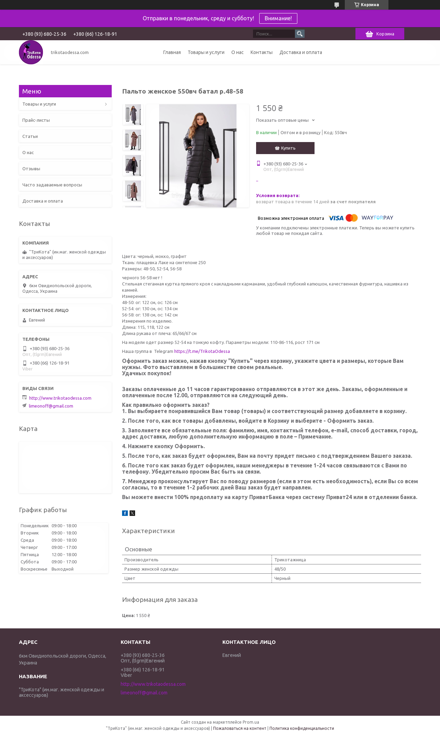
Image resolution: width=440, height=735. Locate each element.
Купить (288, 147)
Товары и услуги (206, 52)
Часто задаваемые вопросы (52, 184)
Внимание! (278, 18)
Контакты (262, 52)
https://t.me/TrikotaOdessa (202, 351)
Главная (172, 52)
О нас (237, 52)
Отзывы (31, 168)
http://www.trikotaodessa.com (60, 398)
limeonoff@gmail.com (51, 405)
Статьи (30, 136)
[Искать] (300, 34)
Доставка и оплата (300, 52)
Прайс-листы (36, 120)
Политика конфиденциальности (302, 728)
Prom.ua (251, 722)
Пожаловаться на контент (239, 728)
